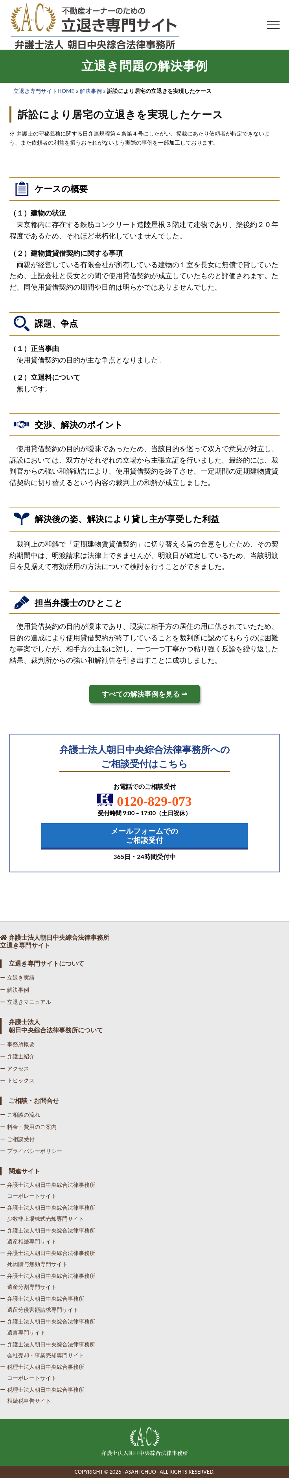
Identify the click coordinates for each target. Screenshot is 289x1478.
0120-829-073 (144, 801)
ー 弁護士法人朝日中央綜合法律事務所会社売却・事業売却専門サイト (47, 1350)
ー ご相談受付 (17, 1139)
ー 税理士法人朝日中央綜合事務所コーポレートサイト (42, 1372)
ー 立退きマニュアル (25, 1001)
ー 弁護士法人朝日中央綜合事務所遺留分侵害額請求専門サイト (42, 1304)
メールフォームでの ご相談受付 (144, 835)
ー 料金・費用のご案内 (28, 1126)
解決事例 (91, 90)
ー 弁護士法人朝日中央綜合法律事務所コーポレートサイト (47, 1190)
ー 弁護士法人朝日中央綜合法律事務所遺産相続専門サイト (47, 1236)
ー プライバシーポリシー (31, 1150)
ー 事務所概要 (17, 1044)
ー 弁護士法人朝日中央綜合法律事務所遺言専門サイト (47, 1327)
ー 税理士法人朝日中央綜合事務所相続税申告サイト (42, 1395)
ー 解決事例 (14, 989)
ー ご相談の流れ (20, 1114)
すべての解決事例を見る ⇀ (144, 694)
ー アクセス (14, 1068)
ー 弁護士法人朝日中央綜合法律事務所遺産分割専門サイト (47, 1281)
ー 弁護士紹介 (17, 1056)
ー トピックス (17, 1080)
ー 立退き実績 (17, 977)
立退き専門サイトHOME (43, 90)
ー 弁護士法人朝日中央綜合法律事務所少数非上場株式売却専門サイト (47, 1213)
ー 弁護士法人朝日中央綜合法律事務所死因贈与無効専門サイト (47, 1258)
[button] (273, 25)
